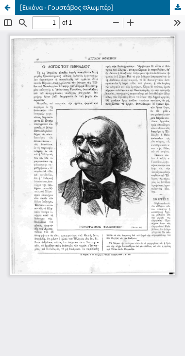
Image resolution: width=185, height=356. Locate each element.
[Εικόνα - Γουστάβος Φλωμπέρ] (66, 7)
